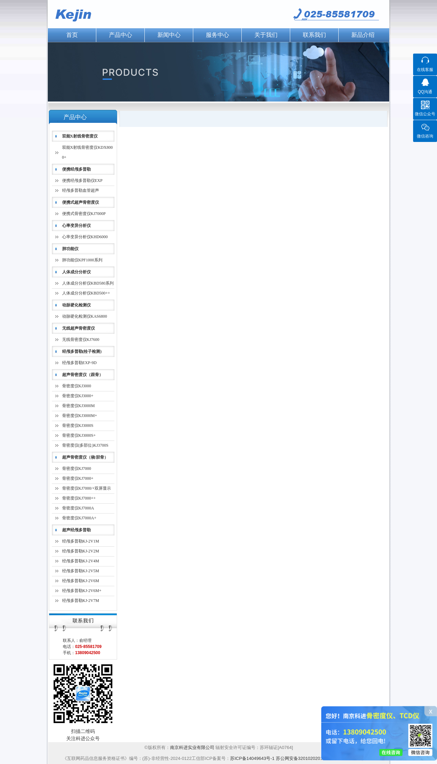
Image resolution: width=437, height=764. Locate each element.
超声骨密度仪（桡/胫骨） (85, 457)
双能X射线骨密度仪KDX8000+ (87, 152)
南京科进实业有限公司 (193, 747)
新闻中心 (169, 35)
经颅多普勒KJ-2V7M (80, 600)
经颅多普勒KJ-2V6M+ (81, 590)
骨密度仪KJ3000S (78, 425)
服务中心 (217, 35)
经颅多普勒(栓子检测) (82, 351)
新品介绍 (363, 35)
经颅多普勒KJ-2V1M (80, 541)
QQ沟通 (425, 91)
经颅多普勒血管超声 (80, 190)
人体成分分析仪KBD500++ (86, 293)
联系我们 (314, 35)
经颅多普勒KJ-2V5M (80, 570)
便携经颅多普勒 (76, 169)
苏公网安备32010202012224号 (306, 758)
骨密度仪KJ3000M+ (79, 415)
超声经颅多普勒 (76, 530)
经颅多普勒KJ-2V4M (80, 561)
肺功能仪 (70, 248)
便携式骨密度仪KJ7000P (84, 213)
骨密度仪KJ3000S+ (79, 435)
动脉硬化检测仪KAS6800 (84, 316)
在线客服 (425, 69)
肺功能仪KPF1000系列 (82, 260)
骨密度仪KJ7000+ (78, 478)
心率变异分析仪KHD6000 (85, 236)
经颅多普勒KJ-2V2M (80, 551)
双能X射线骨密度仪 (80, 136)
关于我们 (266, 35)
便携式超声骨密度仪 (80, 202)
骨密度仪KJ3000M (78, 405)
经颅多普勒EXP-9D (79, 362)
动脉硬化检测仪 (76, 305)
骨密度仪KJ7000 (76, 468)
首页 (72, 35)
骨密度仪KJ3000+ (78, 395)
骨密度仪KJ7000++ (79, 498)
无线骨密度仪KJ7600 (80, 339)
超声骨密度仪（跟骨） (82, 374)
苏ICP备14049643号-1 (252, 758)
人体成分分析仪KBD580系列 (88, 283)
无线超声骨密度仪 (78, 328)
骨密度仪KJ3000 (76, 386)
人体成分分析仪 (76, 272)
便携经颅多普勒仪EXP (82, 180)
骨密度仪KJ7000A (78, 508)
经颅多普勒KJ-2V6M (80, 580)
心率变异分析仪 (76, 225)
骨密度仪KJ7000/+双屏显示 (86, 488)
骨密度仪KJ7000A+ (79, 518)
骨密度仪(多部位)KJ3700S (85, 445)
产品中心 (120, 35)
